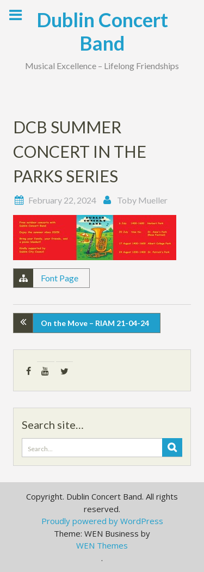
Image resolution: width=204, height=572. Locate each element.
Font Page (59, 278)
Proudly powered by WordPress (102, 520)
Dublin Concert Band (102, 31)
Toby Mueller (142, 200)
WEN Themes (102, 545)
